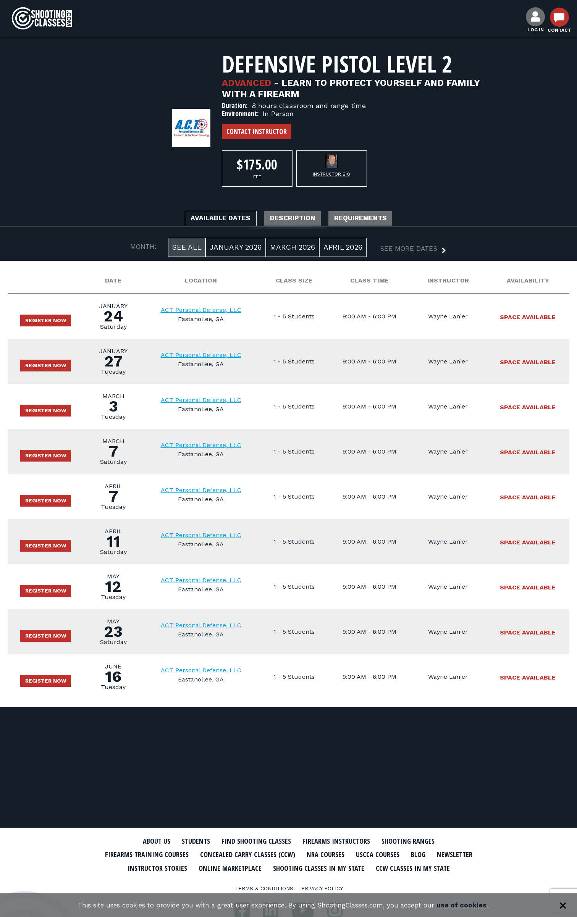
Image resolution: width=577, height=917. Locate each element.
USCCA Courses (412, 854)
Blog (456, 854)
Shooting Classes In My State (395, 867)
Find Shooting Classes (252, 841)
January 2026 (236, 248)
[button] (407, 251)
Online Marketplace (297, 867)
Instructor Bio (331, 174)
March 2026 (292, 248)
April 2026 (342, 248)
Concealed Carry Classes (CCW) (270, 854)
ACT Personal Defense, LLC (206, 311)
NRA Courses (356, 854)
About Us (142, 841)
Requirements (372, 219)
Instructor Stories (217, 867)
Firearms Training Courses (159, 854)
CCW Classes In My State (288, 880)
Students (186, 841)
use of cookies (472, 905)
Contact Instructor (256, 131)
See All (186, 248)
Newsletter (151, 867)
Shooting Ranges (420, 841)
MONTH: (143, 248)
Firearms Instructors (341, 841)
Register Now (49, 321)
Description (293, 219)
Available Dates (210, 219)
